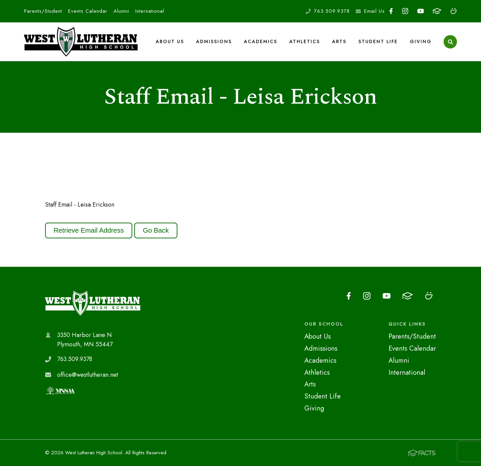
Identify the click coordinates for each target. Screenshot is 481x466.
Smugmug (453, 11)
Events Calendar (88, 11)
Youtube (420, 11)
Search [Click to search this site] (450, 41)
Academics (260, 41)
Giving (421, 41)
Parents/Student (43, 11)
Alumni (121, 11)
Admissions (214, 41)
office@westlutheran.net (87, 374)
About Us (170, 41)
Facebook (391, 11)
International (149, 11)
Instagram (405, 11)
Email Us (374, 11)
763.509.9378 (332, 11)
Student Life (378, 41)
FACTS (437, 11)
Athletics (304, 41)
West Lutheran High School (92, 303)
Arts (339, 41)
